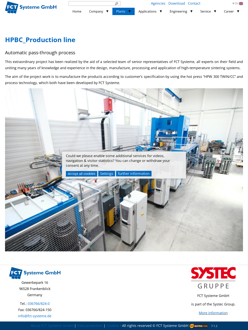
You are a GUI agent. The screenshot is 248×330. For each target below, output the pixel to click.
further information (134, 173)
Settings (106, 173)
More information (213, 312)
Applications (148, 11)
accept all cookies (81, 174)
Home (76, 11)
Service (205, 11)
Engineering (178, 11)
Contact (194, 3)
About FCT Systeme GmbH (52, 325)
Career (229, 11)
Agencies (158, 3)
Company (96, 11)
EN (239, 3)
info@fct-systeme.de (34, 316)
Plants (120, 11)
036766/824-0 (39, 303)
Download (176, 3)
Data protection (89, 325)
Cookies (112, 325)
